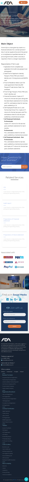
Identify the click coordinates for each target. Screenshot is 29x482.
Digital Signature (6, 411)
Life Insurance (5, 457)
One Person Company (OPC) (9, 384)
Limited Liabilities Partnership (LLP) (10, 382)
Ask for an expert (9, 31)
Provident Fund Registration (8, 403)
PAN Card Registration (7, 394)
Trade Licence (5, 413)
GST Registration (6, 396)
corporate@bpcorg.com (7, 365)
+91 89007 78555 (5, 358)
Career (4, 468)
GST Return (5, 434)
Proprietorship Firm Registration (9, 377)
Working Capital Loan (7, 451)
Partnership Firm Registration (9, 379)
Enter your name (8, 311)
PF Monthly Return (6, 439)
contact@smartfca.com (7, 360)
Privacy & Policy (6, 472)
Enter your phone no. (9, 318)
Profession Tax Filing (7, 441)
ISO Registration (6, 417)
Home (3, 12)
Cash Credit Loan (6, 449)
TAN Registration (6, 401)
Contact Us (4, 470)
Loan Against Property (7, 453)
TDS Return (5, 430)
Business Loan (5, 447)
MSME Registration (6, 420)
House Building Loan (7, 455)
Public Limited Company (7, 388)
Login (23, 2)
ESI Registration (6, 405)
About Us (4, 466)
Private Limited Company (8, 386)
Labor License (5, 415)
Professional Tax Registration (9, 398)
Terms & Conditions (7, 474)
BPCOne (15, 479)
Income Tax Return (6, 428)
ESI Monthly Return (6, 436)
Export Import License (7, 422)
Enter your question (6, 163)
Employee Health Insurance (8, 460)
